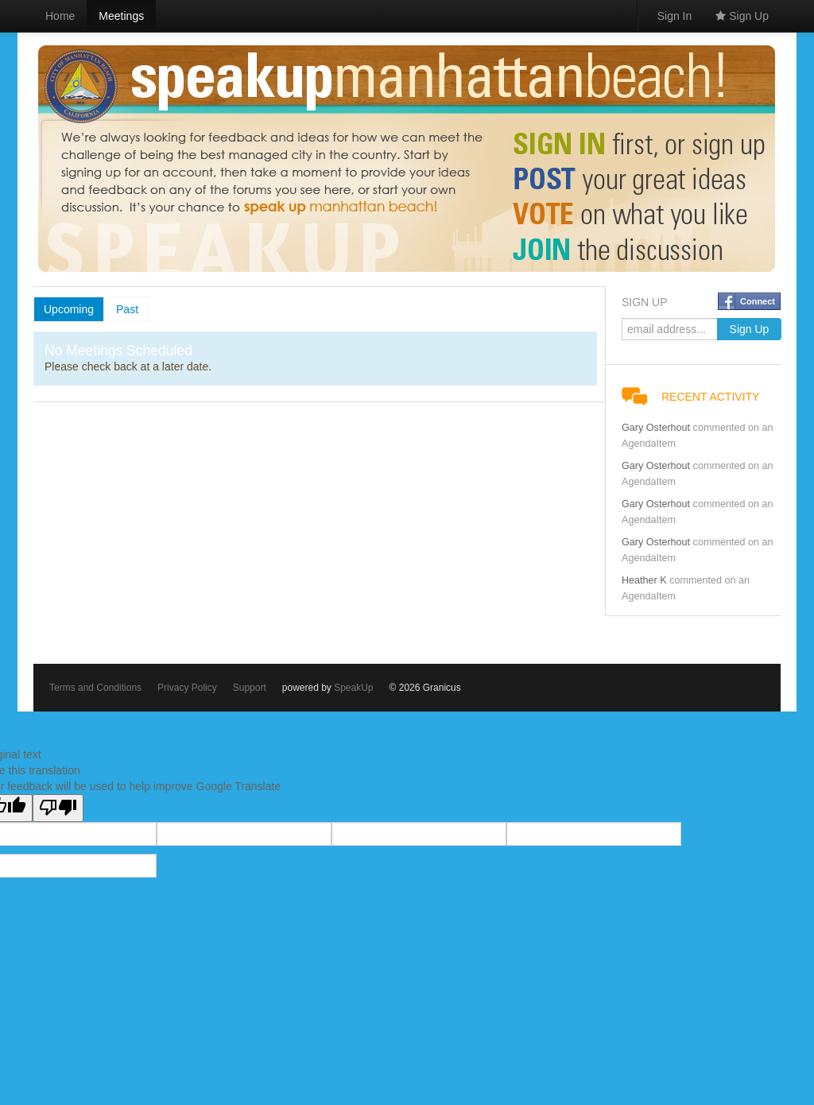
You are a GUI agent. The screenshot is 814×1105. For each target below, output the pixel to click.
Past (127, 309)
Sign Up (742, 16)
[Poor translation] (58, 808)
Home (60, 16)
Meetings (121, 16)
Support (249, 687)
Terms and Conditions (95, 687)
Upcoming (69, 309)
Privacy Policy (187, 687)
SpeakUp (353, 687)
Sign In (674, 16)
